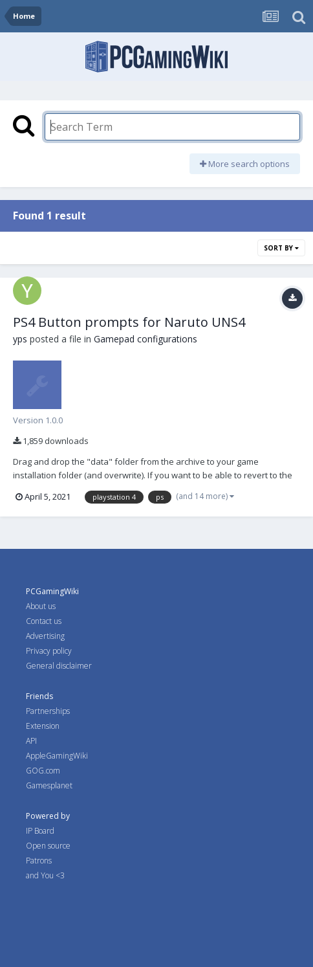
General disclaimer (59, 665)
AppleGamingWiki (57, 755)
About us (41, 606)
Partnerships (48, 711)
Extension (42, 725)
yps (20, 339)
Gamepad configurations (145, 339)
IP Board (40, 830)
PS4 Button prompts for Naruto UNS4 (129, 322)
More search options (245, 164)
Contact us (43, 621)
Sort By (281, 247)
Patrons (39, 860)
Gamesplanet (49, 785)
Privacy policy (49, 650)
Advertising (45, 635)
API (31, 740)
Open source (48, 845)
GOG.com (43, 770)
